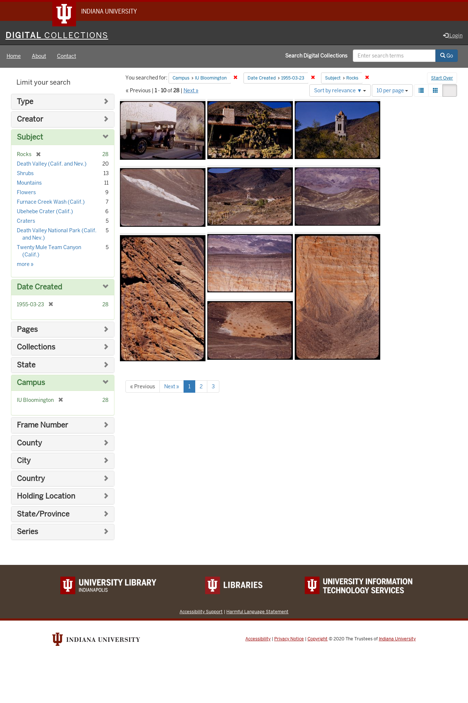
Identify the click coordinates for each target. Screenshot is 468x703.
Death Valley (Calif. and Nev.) (52, 164)
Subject (30, 137)
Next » (191, 90)
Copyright (317, 639)
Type (25, 101)
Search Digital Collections (316, 56)
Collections (36, 347)
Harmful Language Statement (257, 611)
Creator (30, 119)
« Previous (142, 386)
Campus (31, 383)
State (26, 365)
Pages (27, 329)
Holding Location (46, 496)
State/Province (43, 514)
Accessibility (258, 639)
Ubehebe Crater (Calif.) (45, 211)
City (24, 460)
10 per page (392, 90)
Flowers (26, 192)
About (39, 56)
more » (25, 264)
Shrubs (25, 173)
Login (453, 35)
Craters (26, 221)
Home (14, 56)
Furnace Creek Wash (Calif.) (51, 202)
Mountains (29, 183)
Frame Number (42, 425)
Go (446, 56)
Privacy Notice (289, 639)
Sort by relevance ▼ (340, 90)
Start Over (442, 78)
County (29, 443)
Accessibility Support (201, 611)
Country (31, 478)
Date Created (39, 287)
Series (27, 532)
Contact (66, 56)
